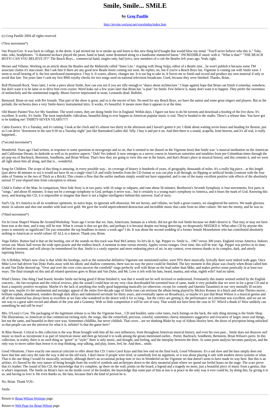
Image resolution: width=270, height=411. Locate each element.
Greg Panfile (137, 16)
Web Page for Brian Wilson (33, 405)
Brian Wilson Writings (30, 398)
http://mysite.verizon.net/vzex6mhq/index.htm (135, 24)
